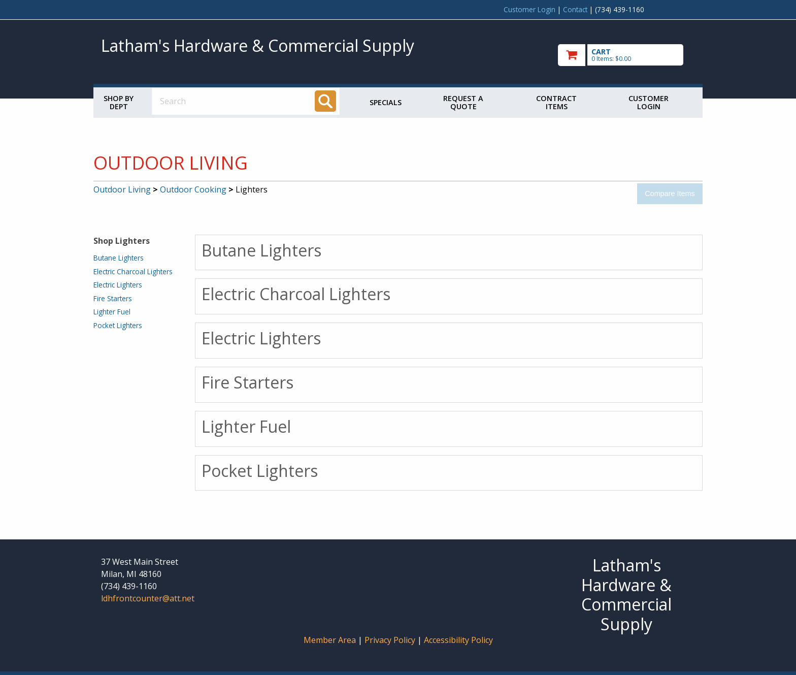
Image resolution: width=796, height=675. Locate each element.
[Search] (325, 101)
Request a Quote (463, 102)
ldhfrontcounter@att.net (147, 598)
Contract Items (556, 102)
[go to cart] (626, 55)
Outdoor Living (122, 189)
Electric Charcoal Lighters (133, 271)
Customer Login (529, 9)
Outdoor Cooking (193, 189)
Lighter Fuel (111, 311)
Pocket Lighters (117, 325)
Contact (575, 9)
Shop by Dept (119, 102)
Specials (386, 102)
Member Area (330, 640)
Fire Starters (112, 298)
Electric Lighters (117, 285)
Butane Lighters (118, 258)
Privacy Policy (390, 640)
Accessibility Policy (458, 640)
